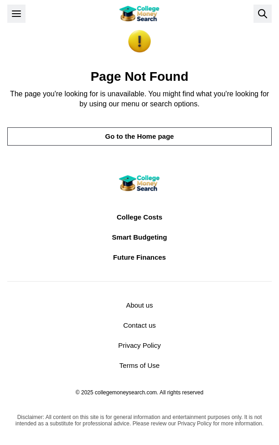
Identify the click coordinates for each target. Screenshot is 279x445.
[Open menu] (16, 14)
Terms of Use (139, 365)
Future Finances (139, 257)
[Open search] (262, 14)
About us (139, 305)
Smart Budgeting (139, 237)
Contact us (139, 325)
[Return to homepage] (139, 14)
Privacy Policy (139, 345)
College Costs (139, 217)
